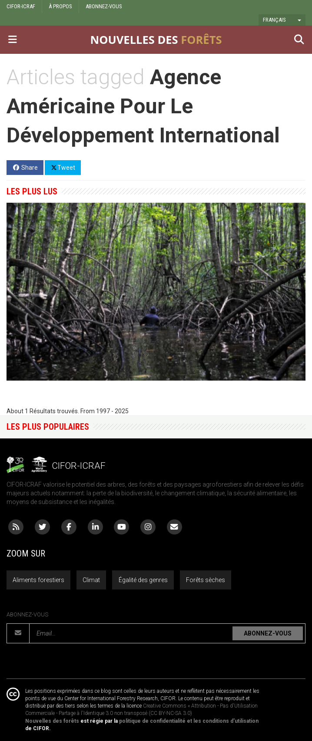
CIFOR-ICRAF (21, 6)
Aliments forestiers (38, 579)
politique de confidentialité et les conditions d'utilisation (189, 721)
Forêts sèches (205, 579)
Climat (91, 579)
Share (25, 167)
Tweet (62, 167)
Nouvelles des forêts (52, 721)
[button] (282, 20)
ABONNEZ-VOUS (104, 6)
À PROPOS (60, 6)
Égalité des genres (143, 579)
